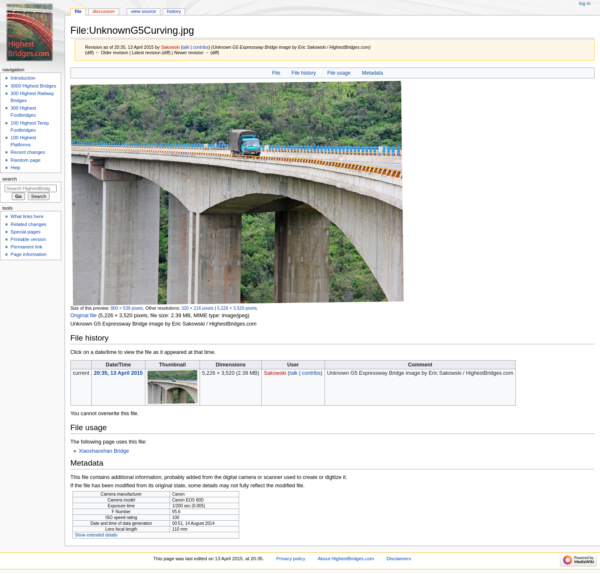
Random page (25, 160)
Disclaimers (398, 558)
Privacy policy (290, 558)
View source (143, 11)
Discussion (103, 11)
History (174, 11)
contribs (200, 47)
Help (15, 167)
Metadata (372, 73)
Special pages (25, 231)
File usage (339, 73)
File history (304, 73)
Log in (584, 3)
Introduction (22, 77)
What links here (26, 216)
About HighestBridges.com (346, 558)
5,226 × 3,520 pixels (237, 308)
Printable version (28, 239)
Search (9, 178)
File (276, 73)
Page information (28, 254)
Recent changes (27, 152)
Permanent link (26, 246)
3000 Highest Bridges (33, 85)
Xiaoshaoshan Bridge (104, 451)
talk (186, 47)
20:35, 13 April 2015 (118, 373)
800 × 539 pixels (127, 308)
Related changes (28, 224)
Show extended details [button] (96, 535)
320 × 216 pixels (197, 308)
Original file (83, 315)
